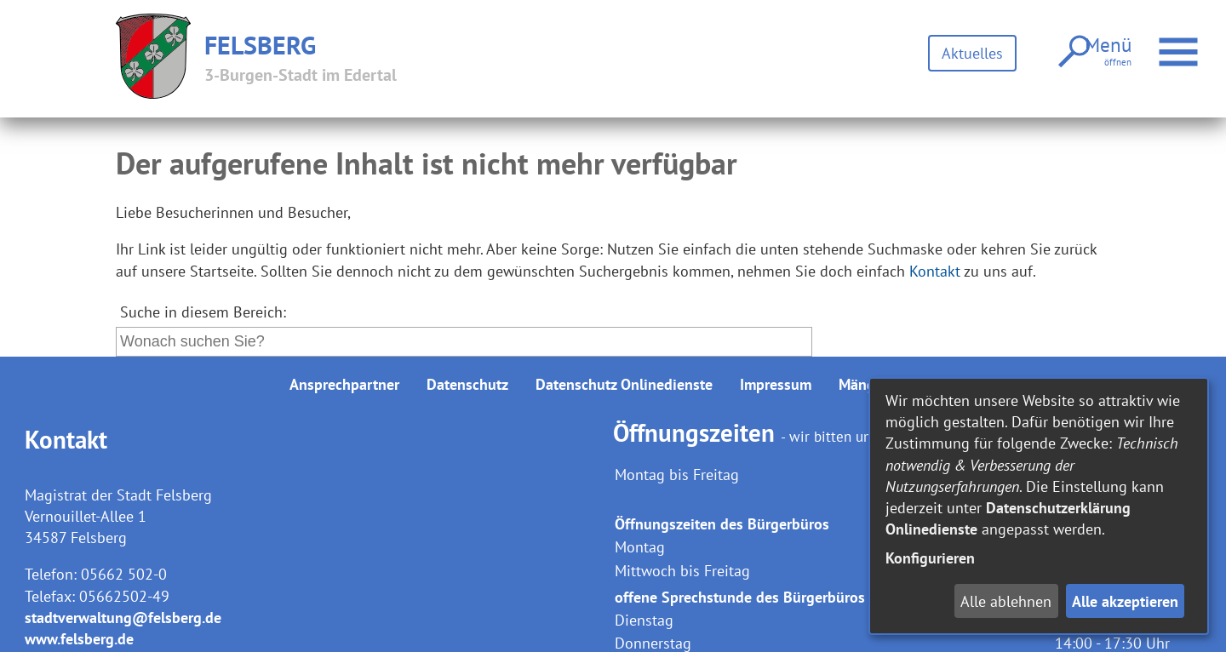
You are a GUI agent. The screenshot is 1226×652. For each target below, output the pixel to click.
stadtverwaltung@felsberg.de (123, 617)
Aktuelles (970, 53)
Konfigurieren (930, 558)
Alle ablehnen (1005, 601)
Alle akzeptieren (1125, 601)
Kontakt (934, 271)
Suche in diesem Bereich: (203, 312)
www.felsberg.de (79, 639)
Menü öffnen (1177, 42)
